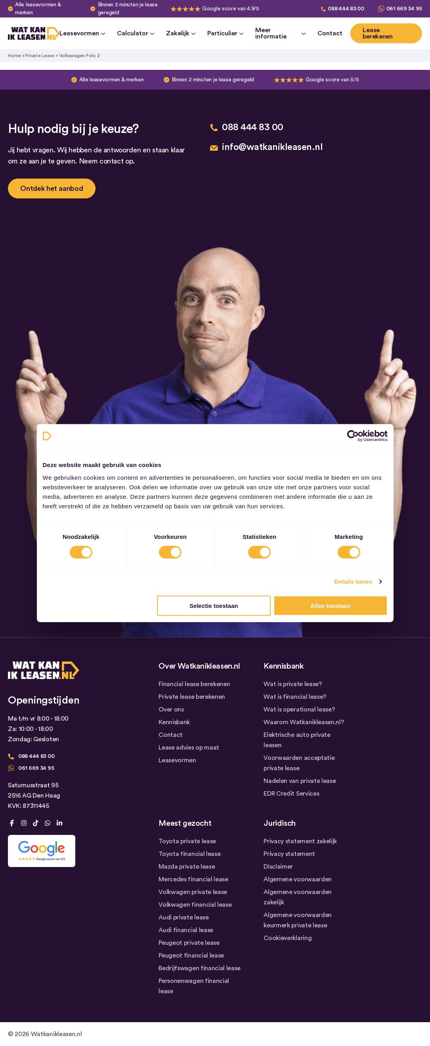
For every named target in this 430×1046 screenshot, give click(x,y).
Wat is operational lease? (299, 709)
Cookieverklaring (288, 938)
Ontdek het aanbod (51, 188)
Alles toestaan (330, 605)
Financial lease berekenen (194, 684)
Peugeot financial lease (191, 955)
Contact (329, 33)
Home (14, 55)
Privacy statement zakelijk (300, 841)
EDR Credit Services (291, 793)
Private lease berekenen (192, 697)
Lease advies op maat (189, 747)
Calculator (135, 33)
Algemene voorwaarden (298, 879)
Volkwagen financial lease (195, 905)
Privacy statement (289, 854)
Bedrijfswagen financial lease (200, 968)
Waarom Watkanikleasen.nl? (304, 722)
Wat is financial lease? (295, 697)
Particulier (225, 33)
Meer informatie (280, 33)
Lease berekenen (377, 33)
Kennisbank (174, 722)
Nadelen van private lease (300, 781)
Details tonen (353, 581)
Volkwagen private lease (193, 892)
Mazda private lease (187, 866)
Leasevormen (82, 33)
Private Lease (39, 55)
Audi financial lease (186, 930)
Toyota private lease (187, 841)
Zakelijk (180, 33)
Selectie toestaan (213, 605)
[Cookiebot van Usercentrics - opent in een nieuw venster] (353, 436)
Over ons (171, 709)
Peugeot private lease (189, 943)
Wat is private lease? (293, 684)
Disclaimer (278, 866)
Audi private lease (183, 917)
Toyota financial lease (189, 854)
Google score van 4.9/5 (230, 9)
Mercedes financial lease (193, 879)
